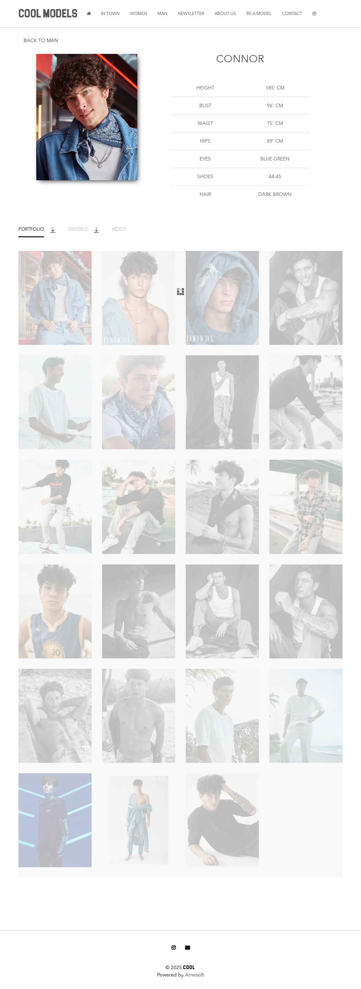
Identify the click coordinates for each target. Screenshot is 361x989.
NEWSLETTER (191, 14)
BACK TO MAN (41, 40)
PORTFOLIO (31, 229)
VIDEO (119, 229)
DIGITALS (77, 229)
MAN (162, 14)
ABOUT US (225, 14)
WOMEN (138, 14)
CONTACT (292, 14)
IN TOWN (110, 14)
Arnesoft (194, 975)
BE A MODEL (258, 14)
